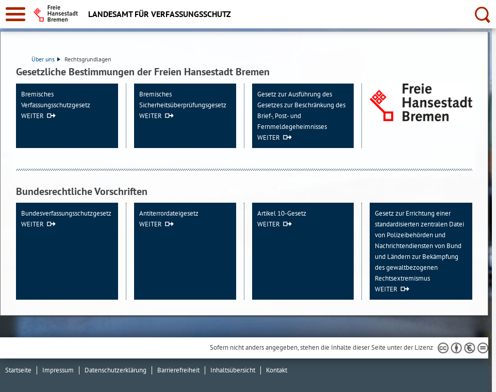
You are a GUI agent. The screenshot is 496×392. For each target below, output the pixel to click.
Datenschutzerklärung (115, 370)
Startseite (18, 370)
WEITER (32, 115)
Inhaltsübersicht (232, 370)
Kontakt (276, 370)
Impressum (58, 370)
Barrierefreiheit (178, 370)
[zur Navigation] (15, 14)
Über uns (45, 59)
